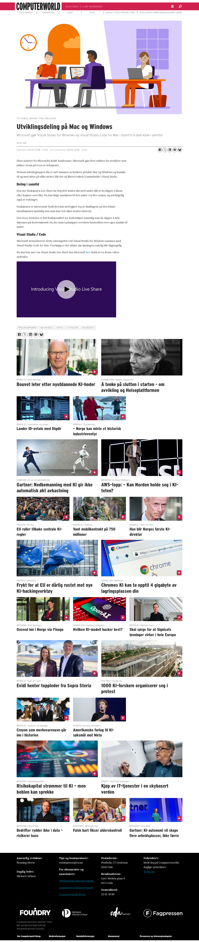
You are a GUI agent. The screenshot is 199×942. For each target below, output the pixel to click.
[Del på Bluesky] (179, 150)
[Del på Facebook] (159, 150)
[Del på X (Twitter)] (164, 150)
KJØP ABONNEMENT (93, 6)
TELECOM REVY (26, 12)
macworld (47, 328)
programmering (27, 328)
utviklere (73, 328)
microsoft (88, 328)
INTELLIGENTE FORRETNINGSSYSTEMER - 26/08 (161, 12)
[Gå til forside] (38, 6)
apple (60, 328)
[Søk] (180, 6)
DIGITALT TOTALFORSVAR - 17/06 (120, 12)
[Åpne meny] (172, 6)
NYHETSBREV (72, 6)
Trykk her (149, 871)
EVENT (70, 12)
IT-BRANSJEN (48, 12)
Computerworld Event (72, 894)
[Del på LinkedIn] (169, 150)
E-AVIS (92, 12)
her (88, 252)
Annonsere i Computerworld (76, 887)
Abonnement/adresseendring (76, 881)
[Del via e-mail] (174, 150)
